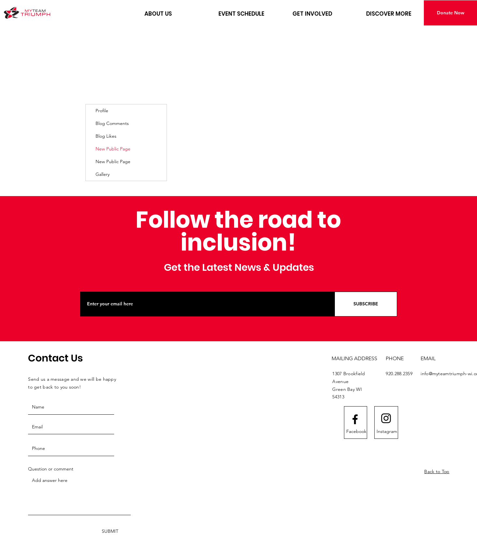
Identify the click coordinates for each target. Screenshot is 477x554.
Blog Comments (112, 123)
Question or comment (50, 469)
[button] (177, 13)
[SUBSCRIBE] (366, 304)
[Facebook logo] (355, 419)
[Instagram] (387, 431)
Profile (102, 111)
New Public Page (113, 149)
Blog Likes (106, 136)
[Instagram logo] (386, 418)
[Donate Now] (450, 12)
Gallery (103, 174)
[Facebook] (356, 431)
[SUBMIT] (110, 531)
